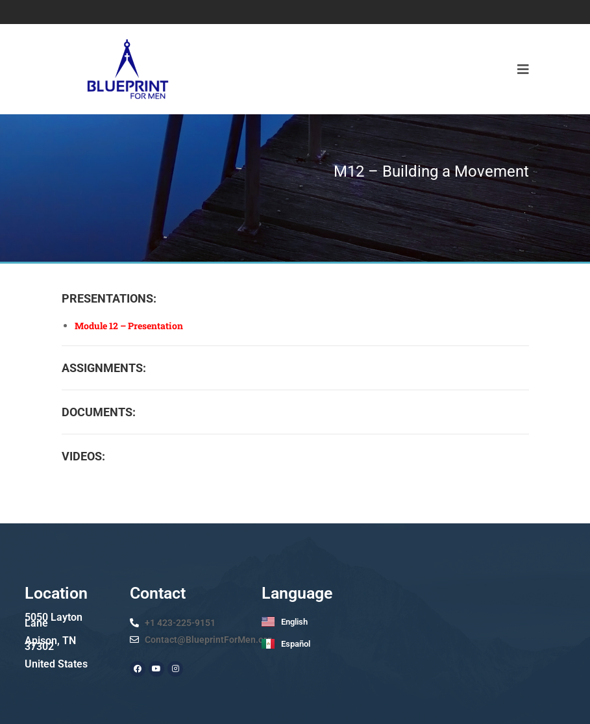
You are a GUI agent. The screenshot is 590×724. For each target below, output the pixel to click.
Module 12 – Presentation (129, 325)
